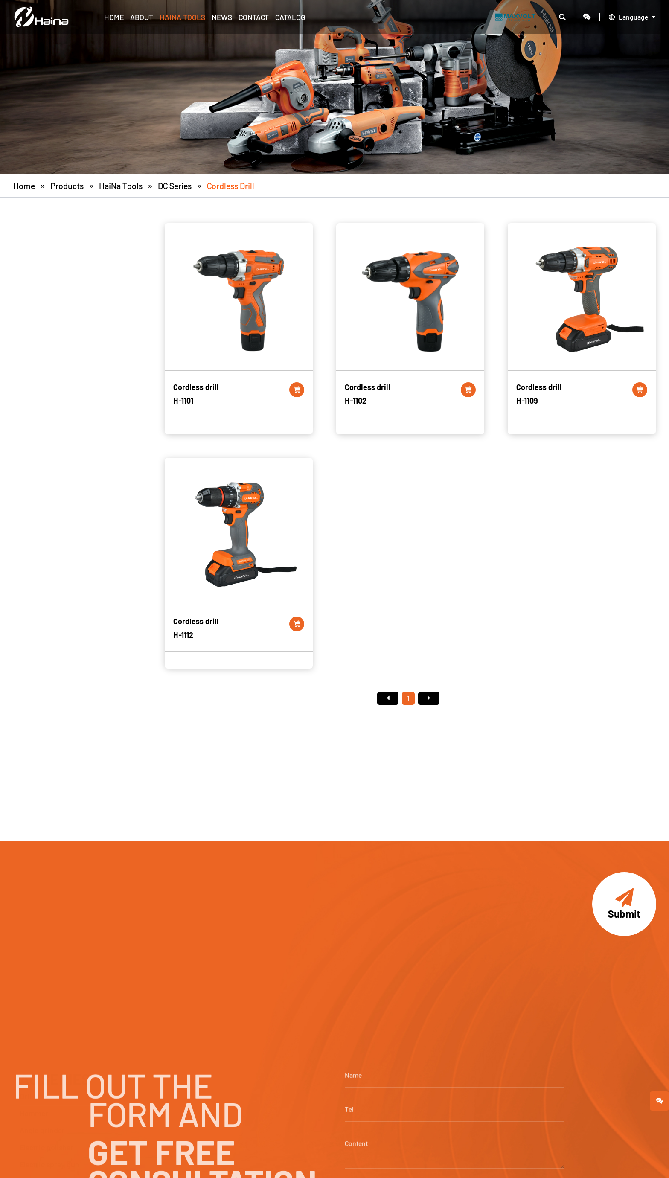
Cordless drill (230, 185)
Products (67, 185)
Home (114, 17)
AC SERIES (55, 232)
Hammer (34, 266)
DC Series (175, 185)
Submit (624, 904)
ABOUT (141, 17)
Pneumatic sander (50, 574)
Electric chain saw (49, 539)
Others (30, 591)
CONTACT (254, 17)
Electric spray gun (49, 318)
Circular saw (40, 454)
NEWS (222, 17)
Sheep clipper (42, 505)
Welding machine (48, 556)
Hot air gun (38, 335)
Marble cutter (42, 352)
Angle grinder (42, 283)
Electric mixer (43, 522)
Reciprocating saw (50, 386)
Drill (26, 249)
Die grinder (38, 420)
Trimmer (34, 488)
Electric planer (43, 403)
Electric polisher (46, 300)
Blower (31, 369)
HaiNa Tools (182, 17)
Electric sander (44, 437)
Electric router (43, 471)
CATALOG (290, 17)
